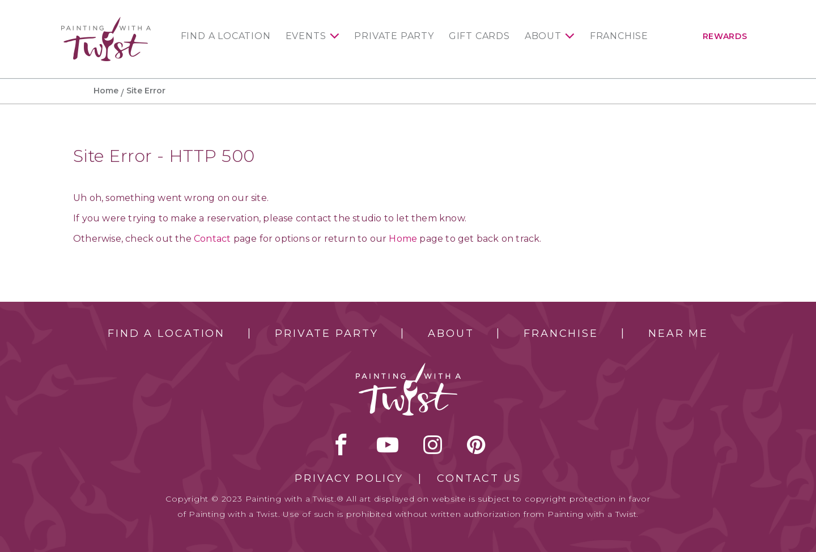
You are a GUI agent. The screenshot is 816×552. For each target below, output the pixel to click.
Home (106, 90)
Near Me (678, 333)
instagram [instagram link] (432, 444)
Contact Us (479, 478)
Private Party (394, 36)
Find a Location (226, 36)
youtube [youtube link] (387, 444)
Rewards (725, 36)
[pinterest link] (476, 444)
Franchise (619, 36)
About (543, 36)
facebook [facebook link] (341, 444)
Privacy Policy (349, 478)
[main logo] (106, 21)
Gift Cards (479, 36)
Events (306, 36)
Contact (212, 238)
